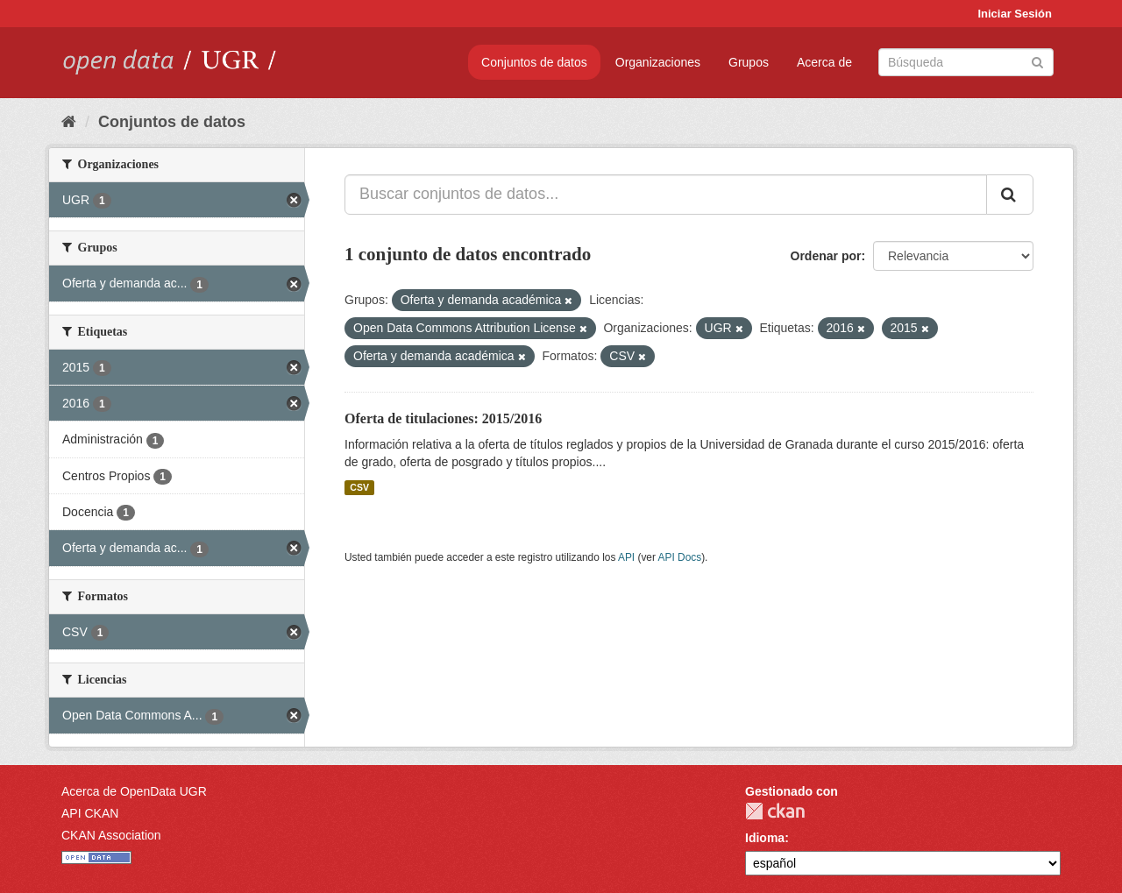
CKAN (775, 811)
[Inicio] (68, 122)
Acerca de (824, 62)
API (626, 557)
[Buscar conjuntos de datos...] (665, 194)
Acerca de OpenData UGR (134, 791)
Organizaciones (657, 62)
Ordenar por (826, 256)
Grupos (748, 62)
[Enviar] (1037, 60)
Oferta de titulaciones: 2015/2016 (443, 418)
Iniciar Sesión (1014, 13)
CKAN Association (111, 835)
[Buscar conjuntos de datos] (966, 62)
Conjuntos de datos (534, 62)
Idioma (765, 838)
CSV (359, 487)
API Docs (680, 557)
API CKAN (89, 813)
